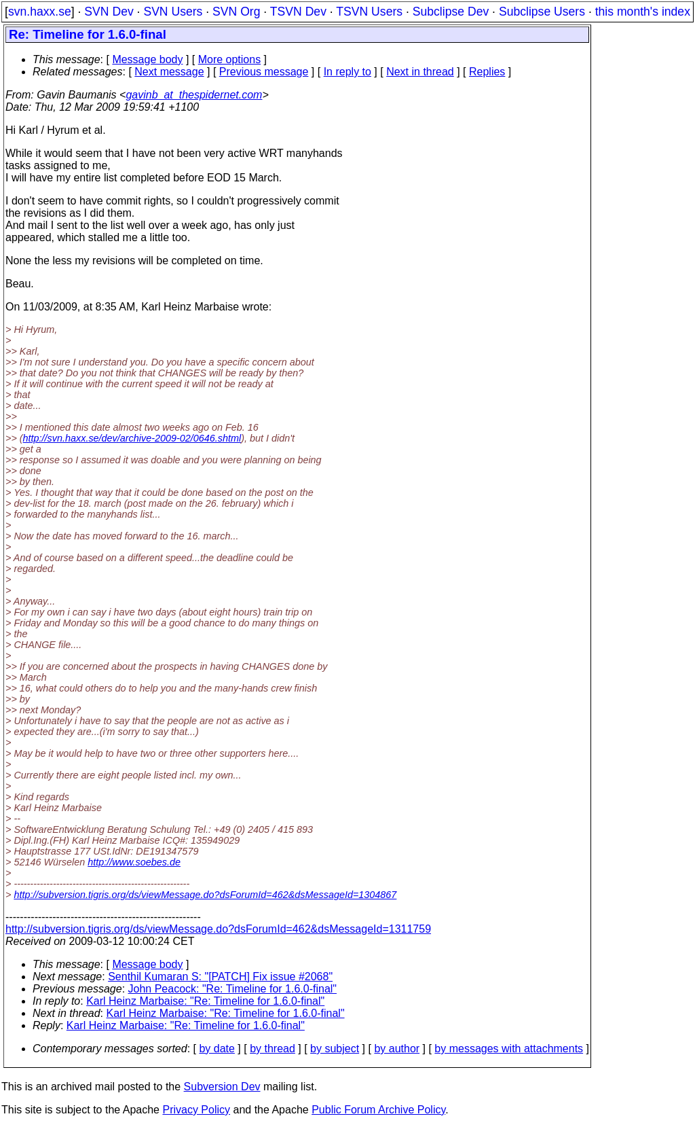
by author (396, 1048)
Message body (147, 59)
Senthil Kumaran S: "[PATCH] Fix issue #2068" (220, 976)
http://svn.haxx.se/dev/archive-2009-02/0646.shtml (132, 438)
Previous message (264, 71)
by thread (272, 1048)
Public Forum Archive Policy (378, 1109)
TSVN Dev (298, 11)
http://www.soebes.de (134, 862)
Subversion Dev (222, 1086)
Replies (487, 71)
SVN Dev (108, 11)
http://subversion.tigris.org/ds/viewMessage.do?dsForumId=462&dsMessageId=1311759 (218, 929)
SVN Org (236, 11)
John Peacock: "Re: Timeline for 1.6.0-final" (232, 989)
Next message (169, 71)
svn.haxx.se (39, 11)
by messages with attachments (508, 1048)
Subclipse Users (542, 11)
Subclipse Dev (451, 11)
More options (229, 59)
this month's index (642, 11)
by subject (334, 1048)
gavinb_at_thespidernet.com (194, 95)
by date (216, 1048)
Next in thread (420, 71)
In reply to (347, 71)
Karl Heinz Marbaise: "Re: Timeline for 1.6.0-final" (205, 1001)
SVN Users (172, 11)
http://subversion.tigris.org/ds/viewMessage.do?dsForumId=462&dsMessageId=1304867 (205, 894)
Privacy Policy (196, 1109)
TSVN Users (369, 11)
